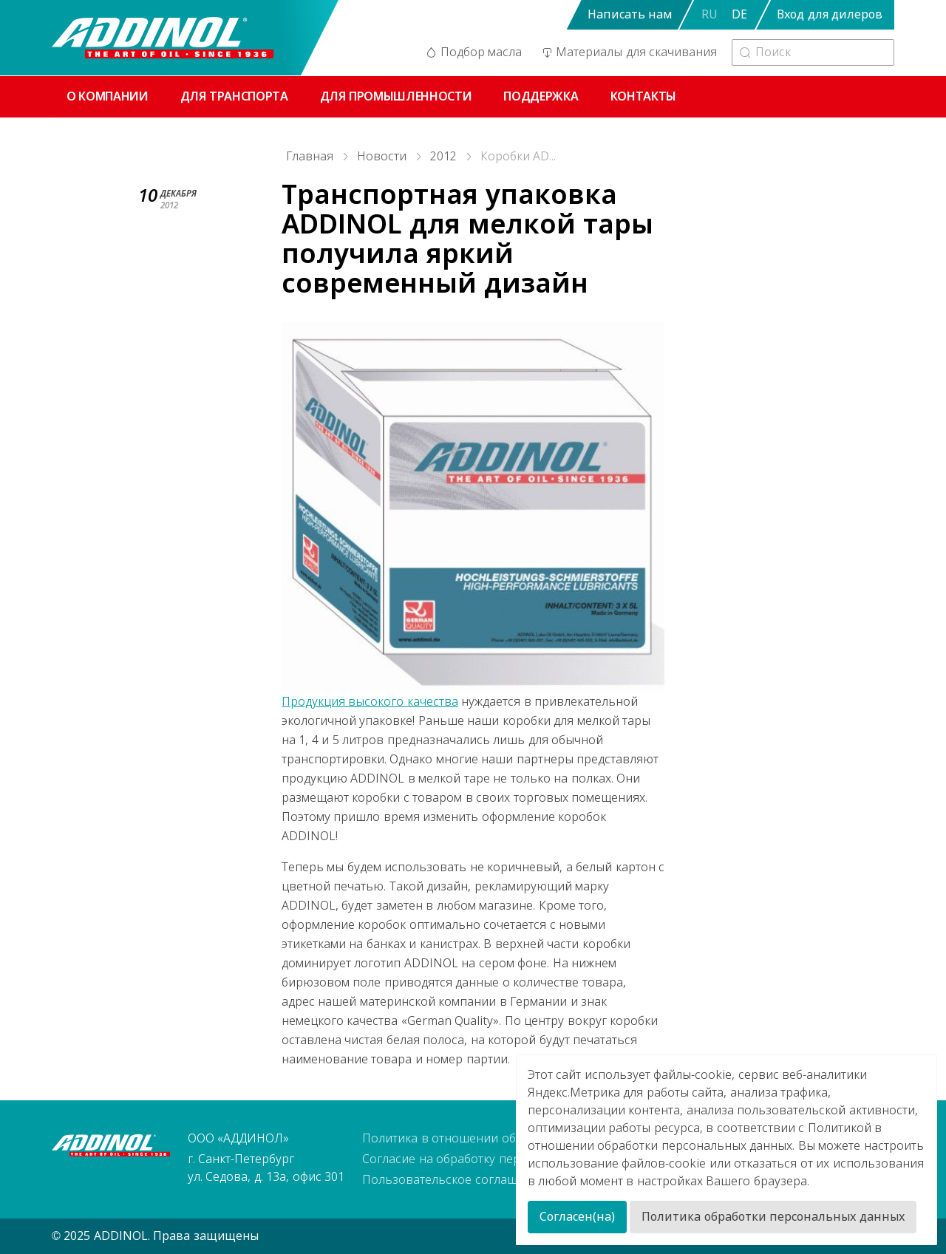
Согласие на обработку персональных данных (496, 1159)
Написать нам (630, 14)
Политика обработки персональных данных (773, 1216)
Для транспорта (234, 96)
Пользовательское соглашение (453, 1179)
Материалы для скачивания (628, 52)
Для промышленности (396, 96)
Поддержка (540, 96)
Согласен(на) (577, 1216)
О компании (108, 96)
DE (739, 14)
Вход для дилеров (829, 14)
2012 (443, 156)
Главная (309, 156)
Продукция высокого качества (370, 701)
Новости (381, 156)
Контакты (643, 96)
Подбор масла (473, 52)
